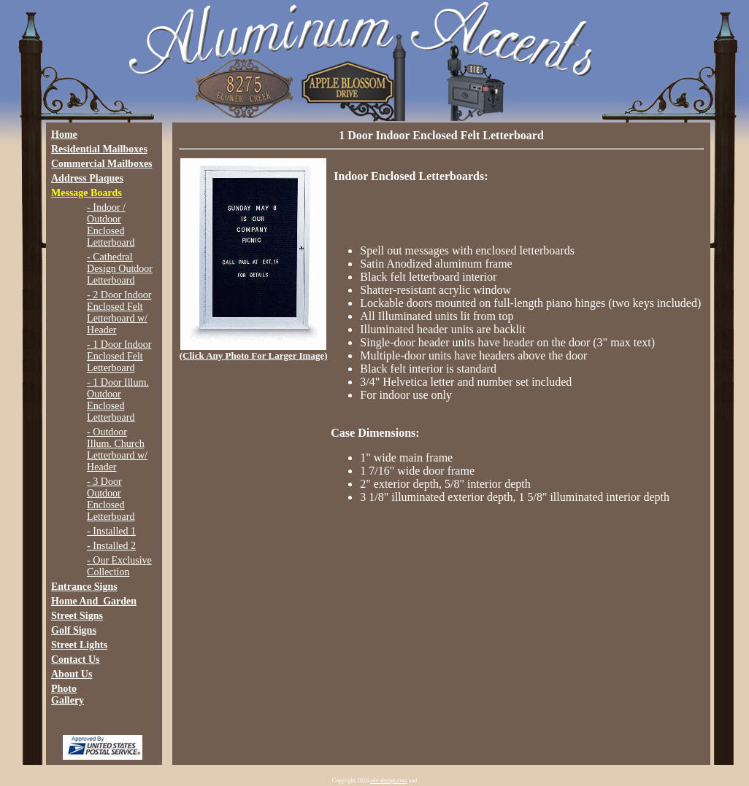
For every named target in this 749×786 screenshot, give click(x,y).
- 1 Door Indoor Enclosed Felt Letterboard (119, 356)
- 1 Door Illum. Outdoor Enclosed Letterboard (118, 400)
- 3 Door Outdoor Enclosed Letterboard (110, 499)
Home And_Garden (94, 601)
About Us (71, 674)
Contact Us (75, 659)
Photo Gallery (67, 694)
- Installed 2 (111, 545)
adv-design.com (388, 780)
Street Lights (79, 644)
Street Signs (77, 615)
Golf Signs (73, 630)
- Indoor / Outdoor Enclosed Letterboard (110, 225)
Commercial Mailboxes (102, 163)
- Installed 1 (111, 531)
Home (64, 134)
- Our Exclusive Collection (119, 566)
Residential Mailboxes (99, 149)
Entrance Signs (84, 586)
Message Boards (86, 192)
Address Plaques (87, 178)
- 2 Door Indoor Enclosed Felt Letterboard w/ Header (119, 312)
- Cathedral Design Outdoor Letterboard (120, 269)
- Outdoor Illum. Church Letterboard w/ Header (117, 449)
